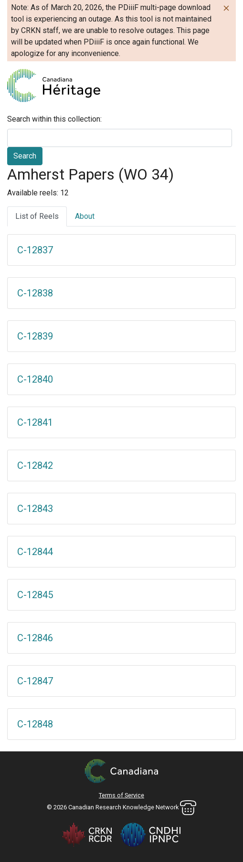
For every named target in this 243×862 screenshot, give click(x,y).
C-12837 (35, 250)
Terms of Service (121, 795)
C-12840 (35, 379)
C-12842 (35, 465)
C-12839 (35, 336)
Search (24, 155)
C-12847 (35, 681)
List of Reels (37, 216)
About (85, 216)
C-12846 (35, 638)
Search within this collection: (54, 119)
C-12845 (35, 595)
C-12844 (35, 551)
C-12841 (35, 422)
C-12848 (35, 724)
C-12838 (35, 293)
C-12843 (35, 508)
